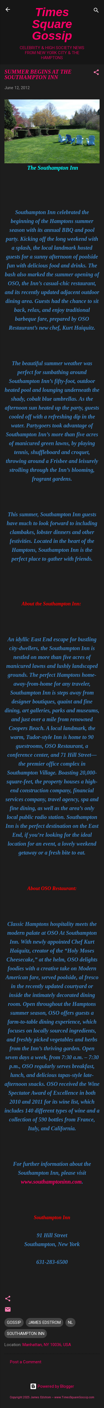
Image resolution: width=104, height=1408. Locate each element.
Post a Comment (25, 1361)
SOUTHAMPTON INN (25, 1333)
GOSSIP (14, 1322)
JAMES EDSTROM (44, 1322)
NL (70, 1322)
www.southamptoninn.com (51, 1182)
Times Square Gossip (52, 23)
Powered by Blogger (52, 1386)
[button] (96, 73)
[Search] (96, 11)
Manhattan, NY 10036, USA (46, 1344)
